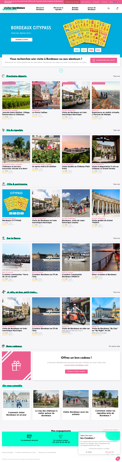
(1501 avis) (70, 226)
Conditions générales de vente (25, 452)
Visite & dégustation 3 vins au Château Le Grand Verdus (105, 168)
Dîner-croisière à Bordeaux (104, 275)
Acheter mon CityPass (72, 2)
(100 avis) (70, 333)
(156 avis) (40, 170)
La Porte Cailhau (39, 112)
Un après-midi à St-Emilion (44, 167)
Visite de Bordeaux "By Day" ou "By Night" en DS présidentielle (105, 330)
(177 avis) (40, 116)
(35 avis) (100, 334)
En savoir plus (114, 346)
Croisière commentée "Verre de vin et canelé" (15, 276)
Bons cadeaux (86, 2)
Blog (111, 2)
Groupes (104, 2)
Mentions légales (7, 452)
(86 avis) (10, 118)
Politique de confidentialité (47, 452)
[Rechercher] (108, 8)
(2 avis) (70, 172)
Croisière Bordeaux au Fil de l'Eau (45, 276)
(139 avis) (70, 280)
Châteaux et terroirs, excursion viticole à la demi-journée (15, 168)
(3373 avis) (11, 224)
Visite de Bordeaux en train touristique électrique (74, 114)
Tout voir (116, 76)
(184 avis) (100, 118)
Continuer (61, 70)
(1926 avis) (70, 118)
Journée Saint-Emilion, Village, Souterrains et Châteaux (16, 114)
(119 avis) (100, 278)
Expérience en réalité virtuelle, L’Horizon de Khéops (106, 114)
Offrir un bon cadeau (76, 371)
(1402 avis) (100, 226)
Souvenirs (96, 2)
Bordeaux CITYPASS (11, 220)
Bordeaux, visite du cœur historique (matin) (73, 222)
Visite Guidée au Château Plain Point (76, 168)
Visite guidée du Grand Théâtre (102, 222)
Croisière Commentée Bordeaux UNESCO (72, 276)
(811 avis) (40, 280)
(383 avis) (10, 172)
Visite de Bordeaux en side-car (76, 329)
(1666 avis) (10, 280)
